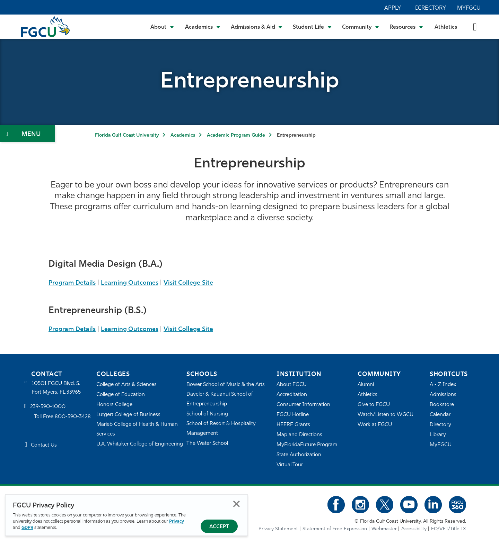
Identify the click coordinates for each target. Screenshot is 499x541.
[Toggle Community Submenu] (361, 27)
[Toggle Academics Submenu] (203, 27)
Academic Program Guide (236, 135)
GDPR (27, 527)
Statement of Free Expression (335, 529)
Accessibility (414, 529)
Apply (392, 8)
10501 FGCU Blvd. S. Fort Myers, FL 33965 (56, 388)
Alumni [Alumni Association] (366, 384)
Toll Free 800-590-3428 (62, 417)
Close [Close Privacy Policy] (236, 503)
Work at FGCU (375, 425)
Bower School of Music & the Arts (225, 384)
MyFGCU (469, 8)
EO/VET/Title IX (448, 529)
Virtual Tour (290, 465)
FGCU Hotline (293, 415)
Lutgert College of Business (128, 415)
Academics (182, 135)
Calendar (440, 415)
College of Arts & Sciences (126, 384)
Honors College (114, 404)
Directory (430, 8)
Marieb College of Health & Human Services (137, 429)
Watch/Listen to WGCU (385, 415)
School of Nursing (207, 414)
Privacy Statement (278, 529)
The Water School (207, 443)
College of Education (120, 394)
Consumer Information (303, 404)
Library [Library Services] (438, 435)
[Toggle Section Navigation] (27, 133)
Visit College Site (188, 283)
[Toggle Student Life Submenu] (312, 27)
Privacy (176, 521)
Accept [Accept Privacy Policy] (219, 527)
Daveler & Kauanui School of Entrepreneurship (219, 399)
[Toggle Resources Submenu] (406, 27)
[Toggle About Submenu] (162, 27)
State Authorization (299, 455)
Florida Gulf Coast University (127, 135)
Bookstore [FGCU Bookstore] (442, 404)
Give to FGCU (374, 404)
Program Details (72, 283)
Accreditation (292, 394)
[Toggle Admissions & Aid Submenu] (257, 27)
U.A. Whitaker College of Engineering (139, 444)
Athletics (446, 27)
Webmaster (384, 529)
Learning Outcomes (129, 283)
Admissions (443, 394)
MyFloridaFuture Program (307, 445)
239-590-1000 (47, 407)
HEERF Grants (293, 425)
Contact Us (44, 445)
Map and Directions (299, 435)
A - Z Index (443, 384)
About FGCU (292, 384)
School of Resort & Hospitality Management (221, 428)
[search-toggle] (475, 26)
